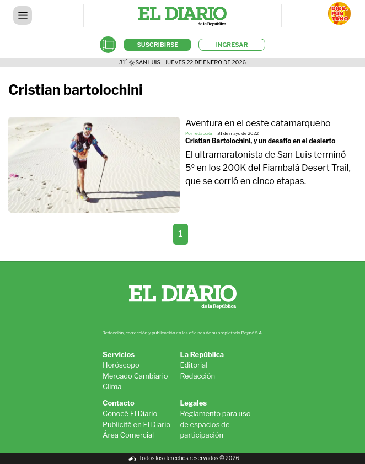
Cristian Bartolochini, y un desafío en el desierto (260, 141)
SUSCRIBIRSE (157, 44)
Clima (112, 386)
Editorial (194, 364)
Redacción (198, 375)
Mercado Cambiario (135, 375)
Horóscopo (121, 364)
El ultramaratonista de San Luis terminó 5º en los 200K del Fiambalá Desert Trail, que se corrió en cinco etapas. (268, 167)
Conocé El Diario (130, 413)
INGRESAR (232, 44)
